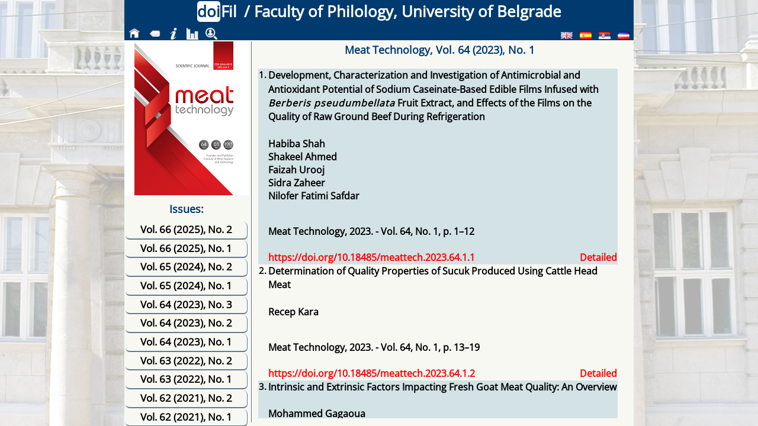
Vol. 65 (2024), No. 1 (186, 285)
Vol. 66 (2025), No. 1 (186, 248)
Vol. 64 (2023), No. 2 (186, 323)
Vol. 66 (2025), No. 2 (186, 229)
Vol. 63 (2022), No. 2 (186, 360)
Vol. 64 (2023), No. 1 (186, 341)
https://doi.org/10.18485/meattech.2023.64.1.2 (371, 373)
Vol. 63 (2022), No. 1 (186, 379)
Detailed (598, 257)
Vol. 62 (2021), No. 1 (186, 417)
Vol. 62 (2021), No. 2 (186, 398)
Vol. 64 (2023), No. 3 (186, 304)
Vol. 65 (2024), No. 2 (186, 266)
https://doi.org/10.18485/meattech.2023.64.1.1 (371, 257)
